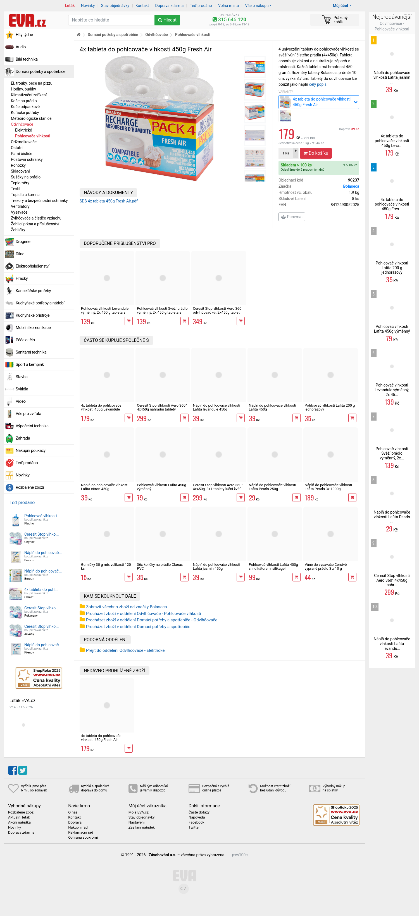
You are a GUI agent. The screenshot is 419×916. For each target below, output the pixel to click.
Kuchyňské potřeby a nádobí (40, 303)
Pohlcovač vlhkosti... (42, 516)
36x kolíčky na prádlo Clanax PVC (160, 566)
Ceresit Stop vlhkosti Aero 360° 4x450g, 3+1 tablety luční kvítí (218, 487)
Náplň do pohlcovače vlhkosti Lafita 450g (272, 407)
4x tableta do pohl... (41, 589)
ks (285, 153)
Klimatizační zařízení (29, 95)
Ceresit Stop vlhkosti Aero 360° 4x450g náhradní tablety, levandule (162, 409)
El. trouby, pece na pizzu (32, 83)
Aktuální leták (19, 817)
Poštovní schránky (27, 159)
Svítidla (22, 389)
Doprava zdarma (169, 5)
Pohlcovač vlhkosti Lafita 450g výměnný (161, 487)
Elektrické (23, 130)
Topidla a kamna (25, 194)
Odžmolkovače (24, 142)
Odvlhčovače (22, 124)
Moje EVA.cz (138, 812)
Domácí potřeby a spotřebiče (40, 71)
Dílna (20, 253)
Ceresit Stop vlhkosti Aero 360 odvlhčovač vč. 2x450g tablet (217, 310)
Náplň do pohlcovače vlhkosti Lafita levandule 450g (216, 407)
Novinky (88, 5)
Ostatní (17, 147)
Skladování (20, 171)
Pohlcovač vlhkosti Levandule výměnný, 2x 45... (392, 390)
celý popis (318, 84)
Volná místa (228, 5)
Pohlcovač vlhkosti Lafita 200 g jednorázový (330, 407)
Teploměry (20, 183)
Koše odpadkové (25, 106)
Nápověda (197, 817)
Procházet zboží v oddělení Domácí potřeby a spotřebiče (138, 626)
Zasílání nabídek (141, 827)
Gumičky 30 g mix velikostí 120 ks (106, 566)
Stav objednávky (115, 5)
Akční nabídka (19, 822)
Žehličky (18, 230)
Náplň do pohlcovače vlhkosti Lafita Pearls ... (392, 517)
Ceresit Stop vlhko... (41, 534)
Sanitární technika (31, 352)
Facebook (196, 822)
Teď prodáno (201, 5)
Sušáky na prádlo (26, 177)
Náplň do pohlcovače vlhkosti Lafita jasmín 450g (216, 566)
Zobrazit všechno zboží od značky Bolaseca (126, 606)
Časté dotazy (199, 812)
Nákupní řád (78, 827)
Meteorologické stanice (31, 118)
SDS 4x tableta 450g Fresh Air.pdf (109, 201)
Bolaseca (351, 186)
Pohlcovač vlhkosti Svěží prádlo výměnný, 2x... (392, 454)
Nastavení (136, 822)
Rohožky (18, 165)
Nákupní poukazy (31, 450)
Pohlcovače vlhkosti (32, 136)
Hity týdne (24, 34)
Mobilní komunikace (33, 327)
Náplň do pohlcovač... (43, 552)
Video (21, 401)
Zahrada (23, 438)
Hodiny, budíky (23, 89)
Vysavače (19, 212)
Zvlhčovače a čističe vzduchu (36, 218)
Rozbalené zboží (30, 487)
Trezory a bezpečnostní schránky (39, 200)
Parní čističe (21, 153)
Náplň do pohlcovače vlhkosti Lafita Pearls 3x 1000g (328, 487)
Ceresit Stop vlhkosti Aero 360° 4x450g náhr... (392, 580)
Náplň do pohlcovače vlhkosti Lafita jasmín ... (391, 77)
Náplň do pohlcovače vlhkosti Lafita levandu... (392, 644)
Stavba (22, 376)
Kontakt (142, 5)
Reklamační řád (80, 832)
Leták (70, 5)
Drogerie (23, 241)
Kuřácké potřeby (25, 112)
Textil (15, 189)
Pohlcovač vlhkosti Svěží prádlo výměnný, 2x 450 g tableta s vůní (162, 312)
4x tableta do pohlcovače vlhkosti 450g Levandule (101, 407)
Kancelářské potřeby (33, 290)
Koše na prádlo (24, 101)
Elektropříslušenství (32, 266)
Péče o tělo (25, 339)
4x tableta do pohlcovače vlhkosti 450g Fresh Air (101, 738)
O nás (72, 812)
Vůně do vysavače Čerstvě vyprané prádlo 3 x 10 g (326, 566)
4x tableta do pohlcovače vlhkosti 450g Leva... (392, 141)
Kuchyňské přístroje (32, 315)
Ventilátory (20, 206)
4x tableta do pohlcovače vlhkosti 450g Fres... (392, 204)
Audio (21, 46)
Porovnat (292, 216)
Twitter (194, 827)
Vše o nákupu (256, 5)
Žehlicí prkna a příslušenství (35, 224)
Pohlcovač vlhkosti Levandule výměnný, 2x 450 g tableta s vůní (104, 312)
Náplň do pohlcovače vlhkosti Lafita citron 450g (104, 487)
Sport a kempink (30, 364)
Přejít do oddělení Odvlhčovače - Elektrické (125, 650)
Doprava (349, 129)
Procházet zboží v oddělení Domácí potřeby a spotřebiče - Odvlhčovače (151, 619)
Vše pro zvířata (28, 413)
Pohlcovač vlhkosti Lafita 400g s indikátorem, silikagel (273, 566)
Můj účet (340, 5)
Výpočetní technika (32, 425)
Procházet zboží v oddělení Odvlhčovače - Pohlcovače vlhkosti (143, 613)
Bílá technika (27, 59)
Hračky (22, 278)
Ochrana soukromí (83, 837)
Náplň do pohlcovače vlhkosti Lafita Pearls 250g (272, 487)
